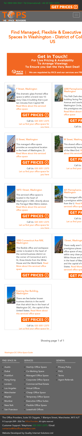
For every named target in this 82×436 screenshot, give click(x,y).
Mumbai (8, 401)
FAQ (60, 371)
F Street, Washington (26, 89)
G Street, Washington (27, 139)
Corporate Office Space (37, 380)
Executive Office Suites (37, 401)
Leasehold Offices (34, 409)
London (8, 384)
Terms (61, 375)
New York (8, 405)
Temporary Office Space (37, 396)
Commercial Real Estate (37, 384)
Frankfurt (8, 375)
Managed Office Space (37, 375)
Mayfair (7, 396)
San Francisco (10, 409)
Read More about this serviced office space (32, 266)
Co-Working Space (35, 371)
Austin (7, 367)
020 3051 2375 (42, 121)
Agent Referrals (65, 380)
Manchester (10, 392)
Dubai (7, 371)
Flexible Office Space (36, 405)
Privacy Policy (64, 367)
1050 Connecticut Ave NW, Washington (30, 241)
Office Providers (31, 421)
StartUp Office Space (36, 367)
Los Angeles (10, 388)
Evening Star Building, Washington (27, 292)
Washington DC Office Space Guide (19, 353)
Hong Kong (10, 380)
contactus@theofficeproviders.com (18, 428)
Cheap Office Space (36, 392)
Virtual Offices (33, 388)
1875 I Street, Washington (29, 190)
